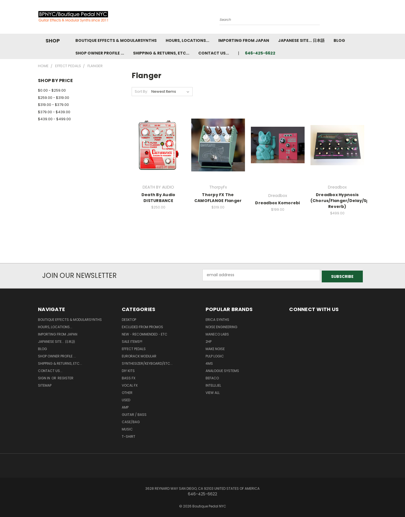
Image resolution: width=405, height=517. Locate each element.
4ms (209, 362)
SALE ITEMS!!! (132, 340)
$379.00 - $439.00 (54, 112)
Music (127, 427)
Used (126, 398)
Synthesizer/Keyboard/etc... (147, 362)
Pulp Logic (215, 354)
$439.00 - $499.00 (54, 119)
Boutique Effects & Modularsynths (116, 40)
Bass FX (128, 376)
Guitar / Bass (134, 413)
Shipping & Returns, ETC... (161, 53)
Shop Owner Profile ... (99, 53)
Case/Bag (131, 420)
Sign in (44, 376)
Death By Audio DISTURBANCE (158, 197)
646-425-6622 (260, 53)
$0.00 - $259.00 (52, 90)
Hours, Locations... (187, 40)
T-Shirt (128, 435)
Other (127, 391)
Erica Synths (217, 318)
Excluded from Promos (142, 325)
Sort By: (141, 91)
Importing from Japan (243, 40)
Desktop (129, 318)
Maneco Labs (217, 332)
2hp (209, 340)
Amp (125, 405)
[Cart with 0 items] (365, 18)
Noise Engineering (221, 325)
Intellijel (213, 384)
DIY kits (128, 369)
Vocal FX (130, 384)
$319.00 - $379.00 (53, 104)
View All (213, 391)
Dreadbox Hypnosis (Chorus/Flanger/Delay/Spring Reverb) (344, 200)
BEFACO (212, 376)
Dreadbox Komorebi (277, 203)
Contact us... (213, 53)
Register (65, 376)
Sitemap (44, 384)
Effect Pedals (134, 347)
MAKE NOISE (215, 347)
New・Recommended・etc (144, 332)
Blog (339, 40)
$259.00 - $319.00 (53, 97)
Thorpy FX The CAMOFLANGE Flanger (218, 197)
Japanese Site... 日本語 (301, 40)
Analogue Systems (222, 369)
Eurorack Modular (139, 354)
